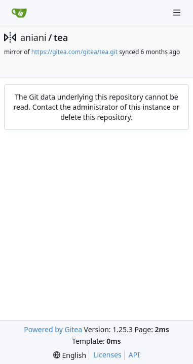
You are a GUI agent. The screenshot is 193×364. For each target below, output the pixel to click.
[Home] (19, 13)
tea (61, 37)
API (134, 354)
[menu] (69, 355)
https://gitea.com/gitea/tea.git (74, 52)
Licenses (107, 354)
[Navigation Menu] (178, 12)
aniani (33, 37)
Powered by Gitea (53, 329)
